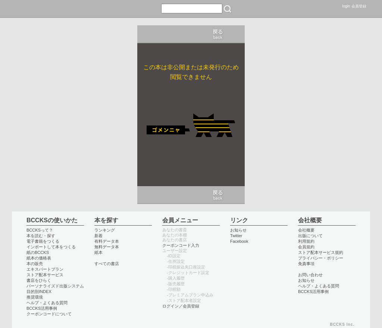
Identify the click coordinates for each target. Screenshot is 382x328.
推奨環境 (34, 297)
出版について (310, 235)
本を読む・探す (40, 235)
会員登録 (358, 6)
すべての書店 (106, 263)
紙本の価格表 (38, 258)
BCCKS (28, 9)
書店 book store (84, 9)
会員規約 (306, 247)
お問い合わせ (310, 275)
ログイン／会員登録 (180, 306)
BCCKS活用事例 (41, 308)
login (346, 6)
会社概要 (306, 230)
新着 (98, 235)
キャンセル (218, 34)
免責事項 (306, 263)
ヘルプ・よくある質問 (47, 302)
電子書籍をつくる (42, 241)
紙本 (98, 252)
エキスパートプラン (44, 269)
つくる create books (113, 9)
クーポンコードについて (49, 314)
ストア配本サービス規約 (320, 252)
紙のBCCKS (37, 252)
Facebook (239, 241)
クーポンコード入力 (180, 245)
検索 (227, 9)
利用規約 (306, 241)
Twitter (236, 235)
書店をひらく (38, 280)
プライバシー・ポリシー (320, 258)
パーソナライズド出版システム (55, 286)
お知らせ (238, 230)
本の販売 (34, 263)
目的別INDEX (38, 291)
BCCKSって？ (39, 230)
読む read (57, 9)
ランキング (104, 230)
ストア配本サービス (44, 275)
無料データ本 (106, 247)
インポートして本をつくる (51, 247)
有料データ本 (106, 241)
